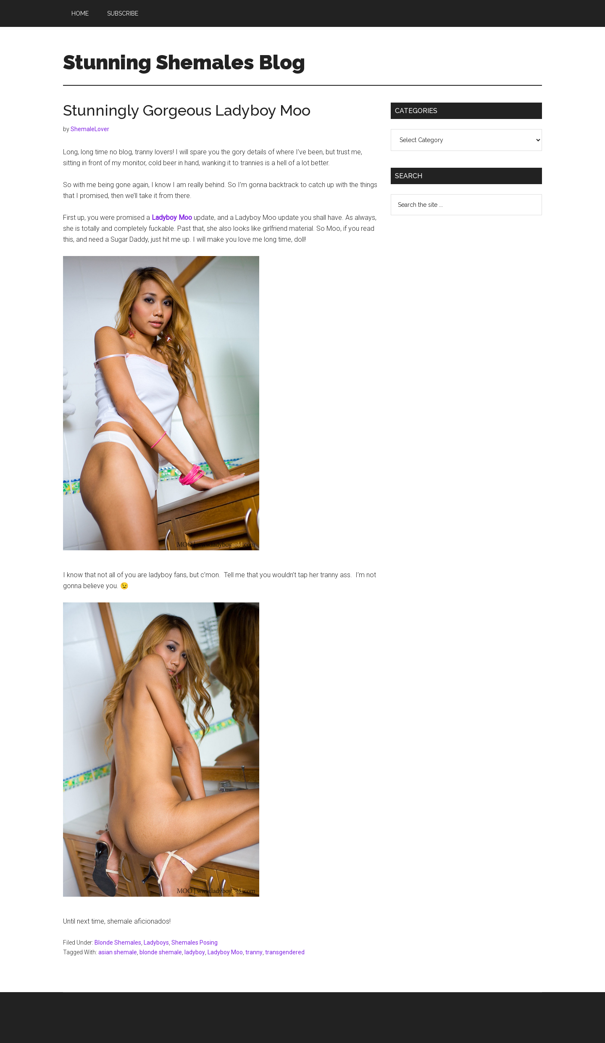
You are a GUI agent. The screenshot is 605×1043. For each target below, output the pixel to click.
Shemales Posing (194, 942)
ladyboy (194, 952)
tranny (254, 952)
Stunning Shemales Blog (184, 62)
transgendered (285, 952)
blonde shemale (160, 952)
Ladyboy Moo (225, 952)
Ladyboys (156, 942)
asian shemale (117, 952)
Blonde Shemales (118, 942)
